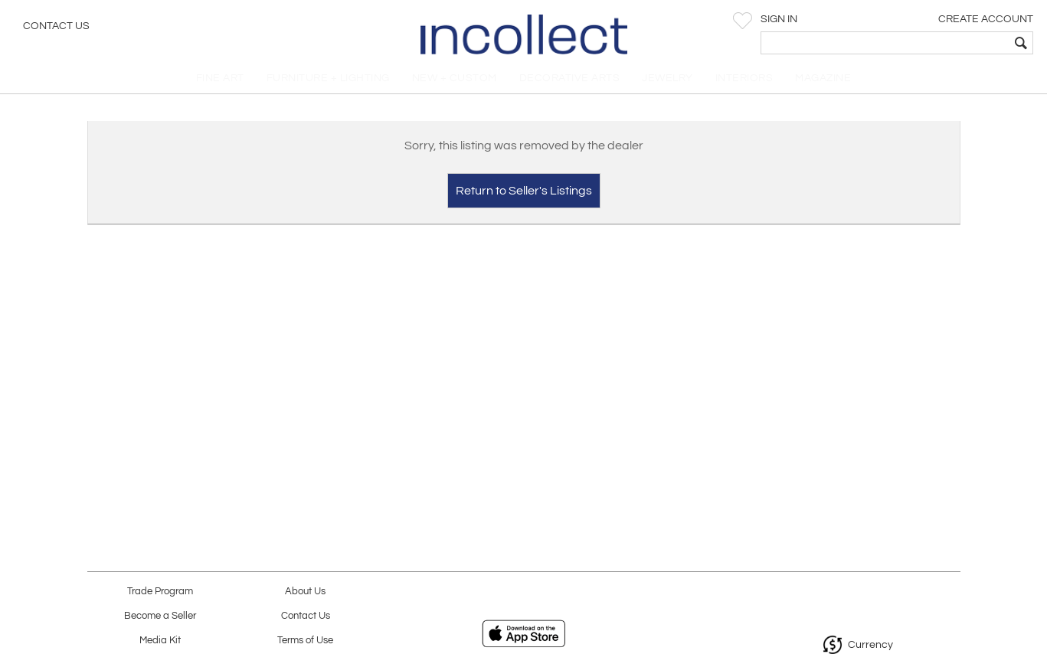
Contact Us (56, 26)
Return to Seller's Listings (524, 196)
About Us (305, 592)
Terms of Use (305, 641)
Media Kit (160, 641)
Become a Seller (160, 616)
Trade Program (160, 592)
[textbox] (925, 43)
